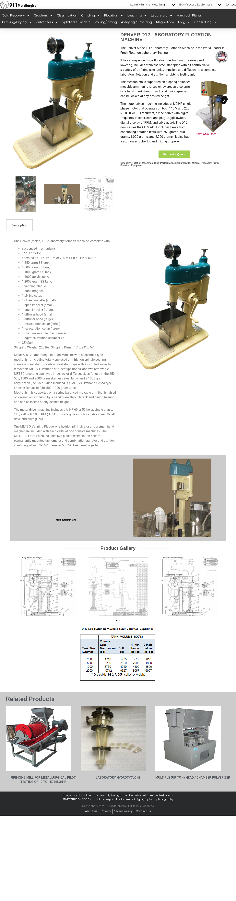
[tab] (38, 225)
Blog (184, 22)
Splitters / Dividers (76, 22)
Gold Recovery (16, 15)
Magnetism (165, 22)
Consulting (205, 22)
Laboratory (162, 15)
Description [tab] (19, 225)
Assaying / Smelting (136, 22)
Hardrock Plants (189, 15)
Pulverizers (47, 22)
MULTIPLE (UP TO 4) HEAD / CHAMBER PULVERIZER (192, 777)
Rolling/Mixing (105, 22)
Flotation (113, 15)
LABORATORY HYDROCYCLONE (118, 777)
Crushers (43, 15)
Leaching (137, 15)
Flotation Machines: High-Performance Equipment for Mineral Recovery (171, 163)
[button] (12, 194)
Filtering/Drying (17, 22)
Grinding (90, 15)
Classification (67, 15)
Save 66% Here (206, 134)
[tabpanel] (118, 460)
